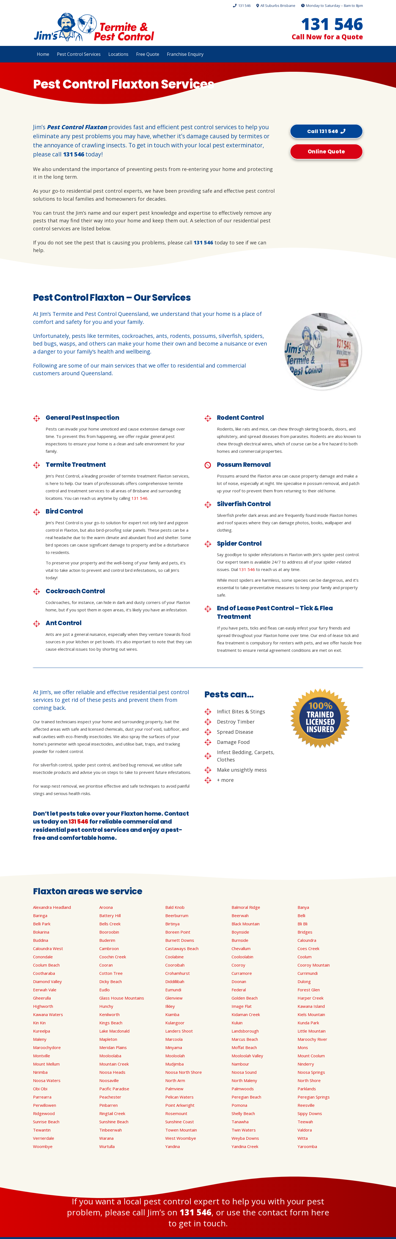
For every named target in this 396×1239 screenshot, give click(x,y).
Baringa (40, 915)
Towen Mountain (181, 1130)
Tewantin (42, 1130)
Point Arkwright (179, 1105)
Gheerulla (42, 998)
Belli (301, 915)
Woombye (43, 1146)
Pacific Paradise (114, 1088)
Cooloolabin (242, 956)
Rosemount (176, 1113)
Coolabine (174, 956)
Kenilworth (109, 1014)
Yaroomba (307, 1146)
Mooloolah (175, 1055)
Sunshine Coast (179, 1121)
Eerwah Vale (44, 989)
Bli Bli (302, 923)
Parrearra (42, 1097)
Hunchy (106, 1006)
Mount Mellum (46, 1064)
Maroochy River (312, 1039)
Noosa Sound (244, 1072)
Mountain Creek (114, 1064)
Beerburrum (176, 915)
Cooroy (238, 965)
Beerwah (240, 915)
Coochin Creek (112, 956)
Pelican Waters (179, 1097)
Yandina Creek (245, 1146)
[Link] (93, 27)
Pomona (239, 1105)
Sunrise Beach (46, 1121)
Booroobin (109, 932)
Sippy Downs (310, 1113)
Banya (303, 907)
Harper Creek (310, 998)
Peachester (110, 1097)
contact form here (293, 1212)
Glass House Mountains (121, 998)
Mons (303, 1047)
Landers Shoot (179, 1031)
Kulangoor (175, 1022)
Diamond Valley (47, 981)
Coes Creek (308, 948)
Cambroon (109, 948)
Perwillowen (44, 1105)
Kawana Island (311, 1006)
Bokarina (41, 932)
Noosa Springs (311, 1072)
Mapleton (108, 1039)
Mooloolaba (110, 1055)
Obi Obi (40, 1088)
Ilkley (170, 1006)
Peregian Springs (314, 1097)
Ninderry (306, 1064)
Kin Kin (39, 1022)
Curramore (242, 973)
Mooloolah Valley (247, 1055)
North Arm (175, 1080)
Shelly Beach (243, 1113)
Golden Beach (245, 998)
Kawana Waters (48, 1014)
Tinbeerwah (110, 1130)
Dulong (304, 981)
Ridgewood (44, 1113)
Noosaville (109, 1080)
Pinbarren (108, 1105)
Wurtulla (107, 1146)
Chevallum (241, 948)
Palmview (174, 1088)
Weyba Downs (245, 1138)
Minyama (173, 1047)
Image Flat (242, 1006)
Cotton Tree (111, 973)
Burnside (240, 940)
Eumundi (173, 989)
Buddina (40, 940)
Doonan (239, 981)
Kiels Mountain (311, 1014)
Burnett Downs (179, 940)
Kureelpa (41, 1031)
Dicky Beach (110, 981)
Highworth (43, 1006)
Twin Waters (244, 1130)
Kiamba (172, 1014)
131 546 (73, 154)
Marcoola (174, 1039)
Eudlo (104, 989)
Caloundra (307, 940)
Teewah (305, 1121)
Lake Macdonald (114, 1031)
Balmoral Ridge (246, 907)
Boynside (240, 932)
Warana (106, 1138)
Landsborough (245, 1031)
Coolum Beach (46, 965)
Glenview (174, 998)
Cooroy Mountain (314, 965)
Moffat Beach (244, 1047)
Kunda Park (308, 1022)
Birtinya (172, 923)
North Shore (309, 1080)
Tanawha (240, 1121)
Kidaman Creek (246, 1014)
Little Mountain (312, 1031)
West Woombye (180, 1138)
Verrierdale (43, 1138)
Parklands (307, 1088)
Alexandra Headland (52, 907)
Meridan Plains (113, 1047)
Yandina (172, 1146)
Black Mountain (246, 923)
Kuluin (237, 1022)
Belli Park (41, 923)
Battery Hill (110, 915)
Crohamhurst (177, 973)
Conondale (43, 956)
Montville (41, 1055)
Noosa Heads (112, 1072)
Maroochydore (47, 1047)
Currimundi (308, 973)
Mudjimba (174, 1064)
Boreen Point (177, 932)
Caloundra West (48, 948)
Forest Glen (309, 989)
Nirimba (40, 1072)
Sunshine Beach (113, 1121)
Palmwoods (243, 1088)
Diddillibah (174, 981)
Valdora (305, 1130)
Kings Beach (110, 1022)
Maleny (39, 1039)
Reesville (306, 1105)
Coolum (305, 956)
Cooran (106, 965)
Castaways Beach (182, 948)
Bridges (305, 932)
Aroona (106, 907)
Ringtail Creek (112, 1113)
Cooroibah (175, 965)
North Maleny (244, 1080)
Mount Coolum (311, 1055)
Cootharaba (44, 973)
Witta (303, 1138)
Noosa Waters (47, 1080)
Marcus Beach (245, 1039)
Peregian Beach (246, 1097)
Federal (239, 989)
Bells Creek (109, 923)
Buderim (107, 940)
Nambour (240, 1064)
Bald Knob (175, 907)
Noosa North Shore (183, 1072)
